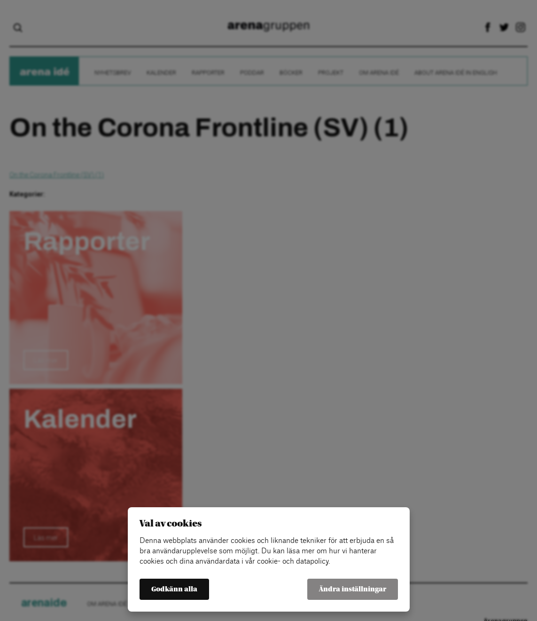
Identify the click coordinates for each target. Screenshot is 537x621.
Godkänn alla (174, 589)
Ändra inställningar (352, 589)
